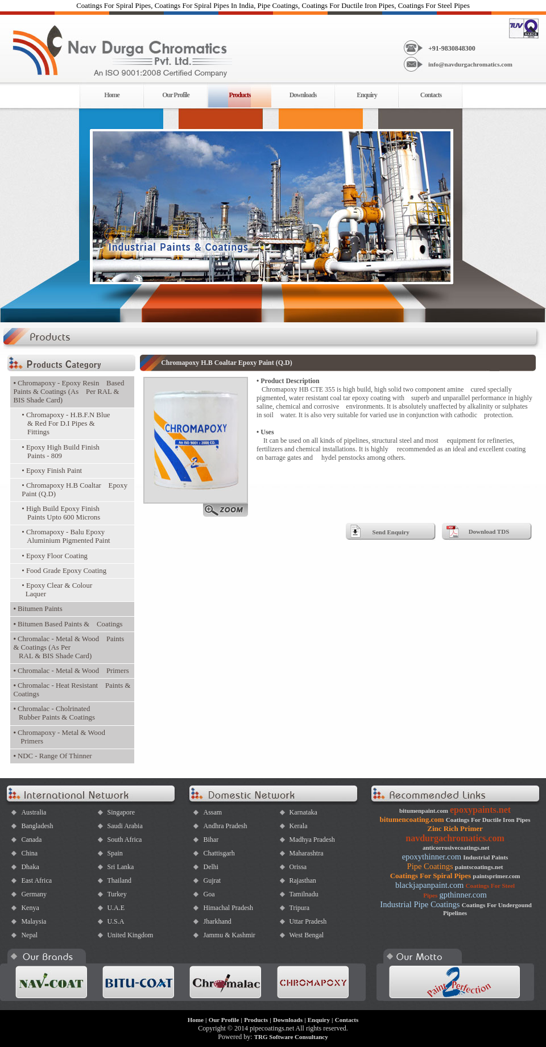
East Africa (36, 880)
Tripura (299, 908)
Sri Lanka (120, 867)
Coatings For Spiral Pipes (430, 875)
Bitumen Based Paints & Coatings (67, 624)
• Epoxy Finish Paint (52, 471)
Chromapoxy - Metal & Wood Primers (59, 737)
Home (111, 95)
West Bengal (306, 935)
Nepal (29, 935)
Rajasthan (302, 880)
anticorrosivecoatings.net (456, 847)
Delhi (210, 867)
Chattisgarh (218, 853)
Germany (34, 894)
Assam (212, 812)
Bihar (210, 840)
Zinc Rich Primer (454, 828)
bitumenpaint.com (423, 810)
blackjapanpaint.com (429, 885)
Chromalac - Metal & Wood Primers (71, 671)
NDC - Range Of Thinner (52, 756)
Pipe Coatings (430, 866)
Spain (114, 853)
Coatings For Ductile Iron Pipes (488, 819)
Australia (33, 812)
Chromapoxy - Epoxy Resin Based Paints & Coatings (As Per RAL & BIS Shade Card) (68, 391)
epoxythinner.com (431, 856)
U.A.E (116, 908)
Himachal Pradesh (228, 908)
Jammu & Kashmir (229, 935)
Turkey (116, 894)
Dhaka (30, 867)
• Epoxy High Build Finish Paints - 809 (61, 451)
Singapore (121, 812)
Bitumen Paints (37, 609)
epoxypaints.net (480, 810)
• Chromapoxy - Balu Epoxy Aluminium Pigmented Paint (66, 536)
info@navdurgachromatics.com (470, 64)
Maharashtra (306, 853)
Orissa (298, 867)
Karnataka (303, 812)
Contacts (430, 95)
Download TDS (489, 531)
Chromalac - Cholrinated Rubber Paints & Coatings (54, 713)
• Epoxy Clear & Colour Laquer (57, 589)
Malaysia (33, 921)
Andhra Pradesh (225, 826)
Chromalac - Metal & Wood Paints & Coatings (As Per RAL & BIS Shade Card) (68, 647)
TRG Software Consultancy (291, 1036)
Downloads (303, 95)
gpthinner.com (462, 894)
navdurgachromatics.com (455, 838)
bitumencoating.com (412, 819)
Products (256, 1019)
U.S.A (115, 921)
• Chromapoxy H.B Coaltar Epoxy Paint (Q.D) (74, 489)
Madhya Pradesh (311, 840)
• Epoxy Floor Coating (55, 556)
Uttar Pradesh (307, 921)
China (29, 853)
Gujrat (212, 880)
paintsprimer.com (496, 875)
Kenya (30, 908)
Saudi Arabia (124, 826)
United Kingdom (130, 935)
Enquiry (367, 95)
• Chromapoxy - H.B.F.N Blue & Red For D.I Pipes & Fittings (66, 423)
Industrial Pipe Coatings (420, 904)
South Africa (124, 840)
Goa (208, 894)
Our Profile (175, 95)
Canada (31, 840)
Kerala (298, 826)
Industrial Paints (485, 857)
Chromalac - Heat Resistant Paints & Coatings (71, 690)
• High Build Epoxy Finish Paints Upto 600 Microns (61, 513)
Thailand (119, 880)
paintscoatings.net (479, 866)
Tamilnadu (303, 894)
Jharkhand (217, 921)
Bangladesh (37, 826)
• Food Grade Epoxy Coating (64, 571)
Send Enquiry (391, 532)
